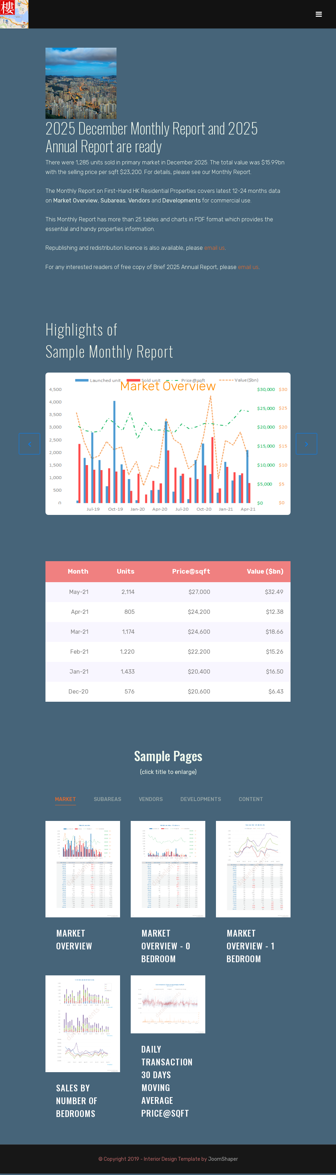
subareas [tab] (107, 801)
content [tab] (251, 801)
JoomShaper (223, 1161)
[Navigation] (319, 14)
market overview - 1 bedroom (251, 947)
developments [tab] (200, 801)
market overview (74, 940)
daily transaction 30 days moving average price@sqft (167, 1081)
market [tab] (65, 801)
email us (214, 249)
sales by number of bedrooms (77, 1101)
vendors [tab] (151, 801)
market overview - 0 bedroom (165, 947)
